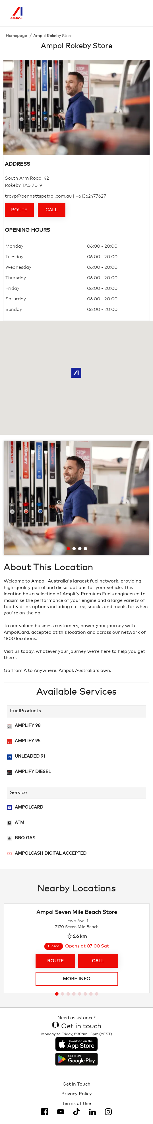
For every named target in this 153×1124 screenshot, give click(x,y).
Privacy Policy (76, 1094)
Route (19, 210)
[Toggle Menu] (139, 13)
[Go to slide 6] (85, 994)
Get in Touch (76, 1084)
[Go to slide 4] (85, 548)
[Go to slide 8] (96, 994)
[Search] (115, 13)
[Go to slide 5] (79, 994)
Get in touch (76, 1026)
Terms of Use (76, 1103)
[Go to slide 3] (79, 548)
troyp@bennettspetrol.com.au (38, 196)
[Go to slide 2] (74, 548)
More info (76, 979)
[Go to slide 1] (68, 548)
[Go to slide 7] (91, 994)
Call (52, 210)
